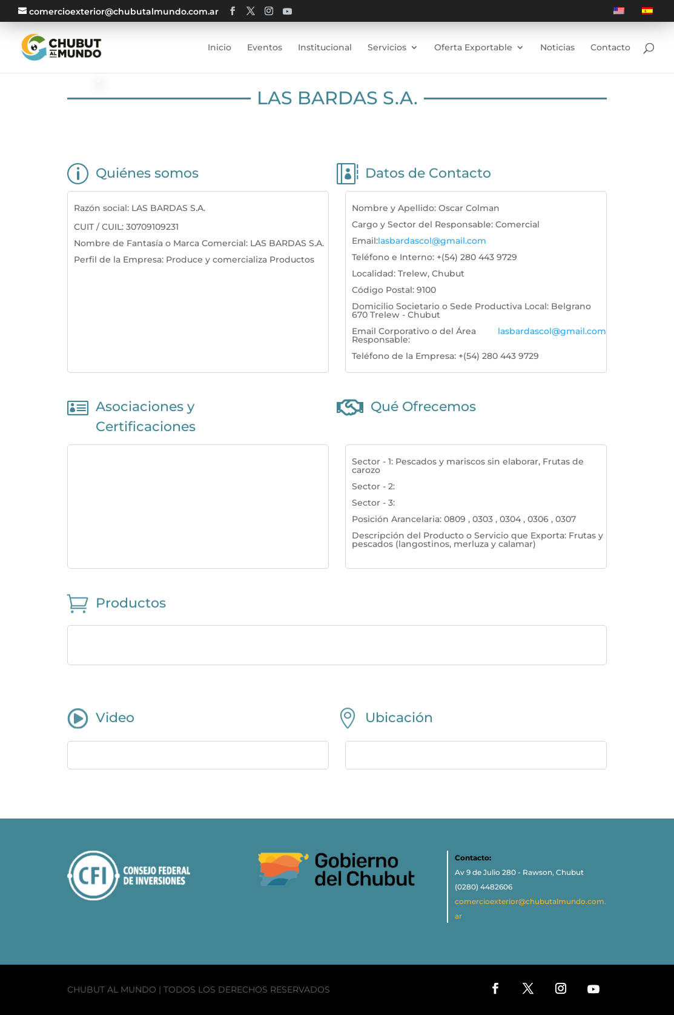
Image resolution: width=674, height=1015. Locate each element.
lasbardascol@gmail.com (432, 240)
